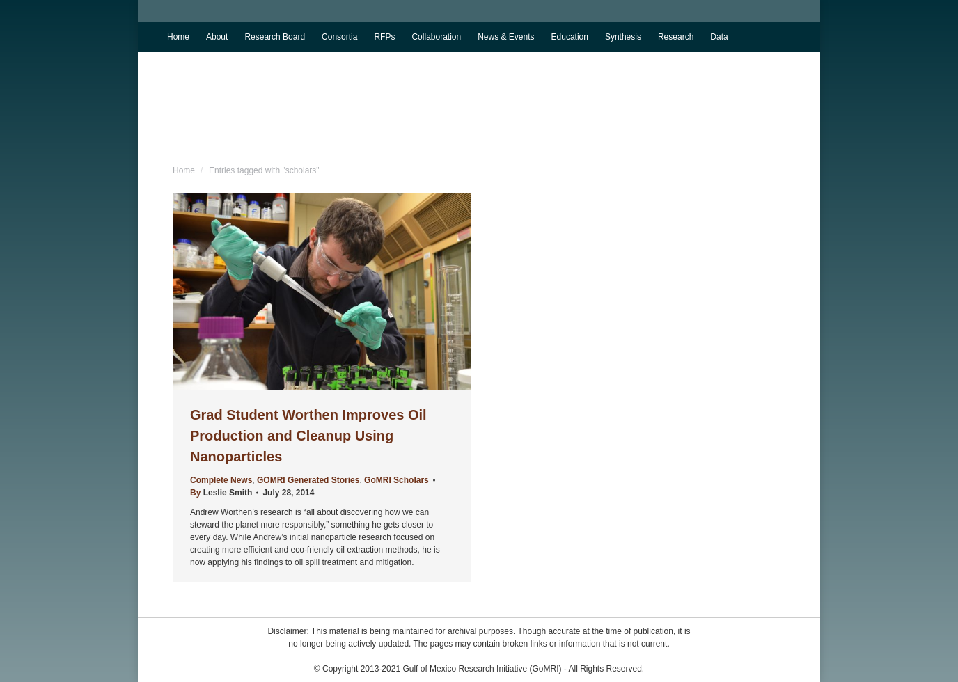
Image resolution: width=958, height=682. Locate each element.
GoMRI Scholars (396, 480)
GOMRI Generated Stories (308, 480)
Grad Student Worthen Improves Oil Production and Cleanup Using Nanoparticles (308, 435)
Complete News (221, 480)
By (221, 493)
